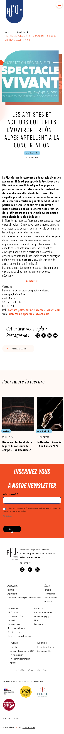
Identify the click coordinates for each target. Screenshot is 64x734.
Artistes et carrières (15, 616)
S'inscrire (32, 281)
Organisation (12, 593)
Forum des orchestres (45, 647)
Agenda (13, 662)
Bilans (36, 620)
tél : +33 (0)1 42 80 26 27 (31, 557)
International (49, 593)
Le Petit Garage (28, 727)
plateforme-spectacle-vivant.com (28, 314)
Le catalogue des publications (19, 636)
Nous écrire (25, 563)
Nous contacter (40, 624)
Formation (38, 608)
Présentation (15, 647)
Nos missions (12, 589)
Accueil (8, 32)
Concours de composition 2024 (22, 651)
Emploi (31, 669)
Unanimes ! (14, 643)
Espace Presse (42, 669)
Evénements (42, 643)
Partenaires (48, 601)
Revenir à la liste (19, 348)
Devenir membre (50, 597)
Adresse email (10, 494)
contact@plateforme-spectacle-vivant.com (34, 310)
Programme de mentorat (20, 658)
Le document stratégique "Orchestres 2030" (24, 597)
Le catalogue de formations (45, 612)
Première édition (16, 654)
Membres (47, 589)
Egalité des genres (15, 632)
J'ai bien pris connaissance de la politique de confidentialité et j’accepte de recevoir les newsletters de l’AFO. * (32, 509)
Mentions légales (10, 718)
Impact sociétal (14, 624)
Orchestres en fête (44, 651)
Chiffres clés (13, 612)
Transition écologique (16, 628)
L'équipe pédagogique (42, 616)
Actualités (21, 32)
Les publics (12, 620)
